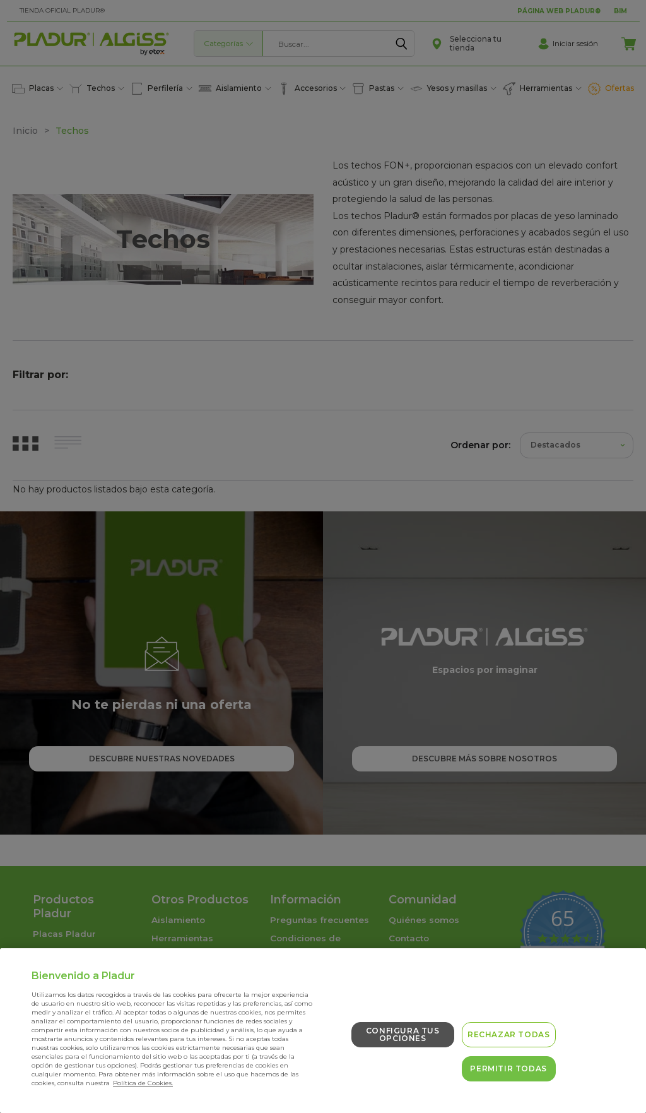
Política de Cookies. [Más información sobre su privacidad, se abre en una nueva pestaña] (143, 1083)
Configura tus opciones (403, 1034)
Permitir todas (508, 1068)
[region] (323, 1030)
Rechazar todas (508, 1034)
